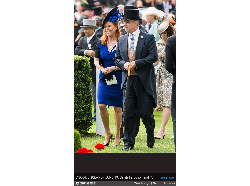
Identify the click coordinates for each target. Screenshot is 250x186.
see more (167, 177)
